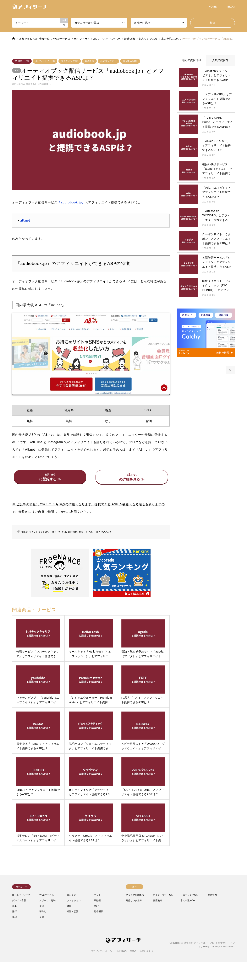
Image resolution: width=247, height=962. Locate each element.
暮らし (42, 911)
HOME (213, 6)
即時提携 (89, 61)
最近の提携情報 (191, 60)
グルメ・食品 (19, 900)
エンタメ (71, 895)
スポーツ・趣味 (47, 900)
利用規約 (122, 951)
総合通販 (98, 911)
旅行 (14, 911)
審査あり (157, 900)
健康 (69, 906)
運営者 (133, 951)
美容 (14, 917)
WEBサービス (22, 61)
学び (96, 906)
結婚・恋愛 (72, 911)
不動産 (97, 900)
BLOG (231, 6)
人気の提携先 (220, 60)
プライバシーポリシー (102, 951)
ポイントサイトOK (45, 61)
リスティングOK (69, 61)
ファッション (74, 900)
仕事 (14, 906)
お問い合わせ (146, 951)
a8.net (25, 220)
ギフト (97, 895)
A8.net (24, 532)
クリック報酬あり (135, 895)
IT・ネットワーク (21, 895)
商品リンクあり (108, 61)
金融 (41, 917)
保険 (41, 906)
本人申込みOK (130, 61)
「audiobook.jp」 (71, 202)
